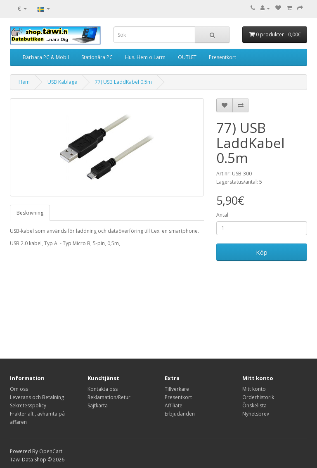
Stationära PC (97, 57)
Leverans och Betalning (37, 397)
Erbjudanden (180, 413)
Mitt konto (254, 388)
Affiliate (173, 405)
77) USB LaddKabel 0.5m (123, 81)
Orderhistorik (258, 397)
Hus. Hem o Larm (145, 57)
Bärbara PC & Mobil (46, 57)
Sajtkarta (98, 405)
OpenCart (50, 451)
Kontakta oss (103, 388)
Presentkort (222, 57)
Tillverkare (177, 388)
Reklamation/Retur (109, 397)
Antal (222, 214)
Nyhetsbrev (255, 413)
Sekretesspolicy (28, 405)
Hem (24, 81)
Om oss (19, 388)
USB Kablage (62, 81)
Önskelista (254, 405)
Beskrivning (30, 212)
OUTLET (187, 57)
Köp (261, 252)
